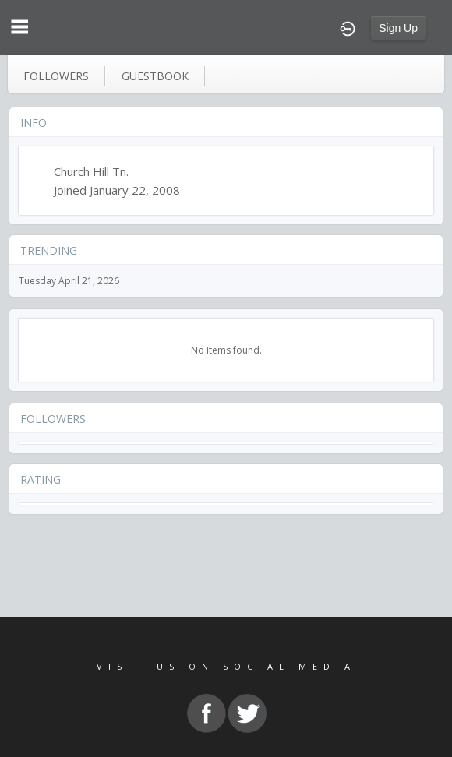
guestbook (155, 76)
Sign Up (398, 28)
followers (56, 76)
